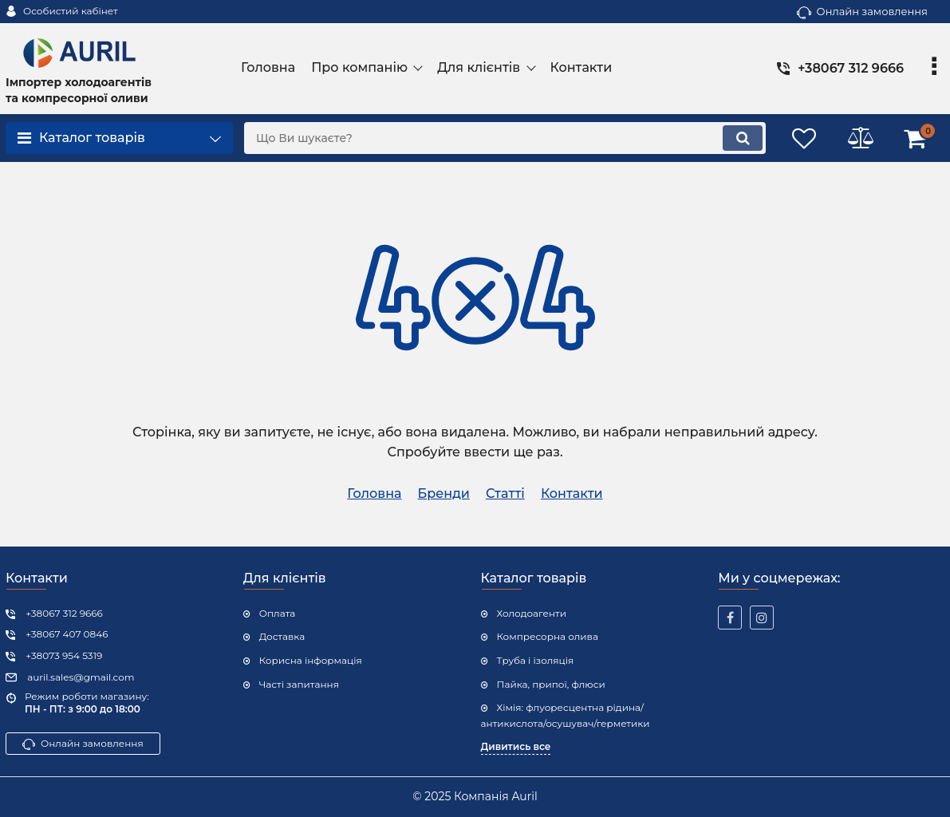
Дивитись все (516, 746)
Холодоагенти (531, 613)
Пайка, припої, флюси (551, 684)
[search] (505, 138)
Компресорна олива (547, 636)
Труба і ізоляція (535, 660)
